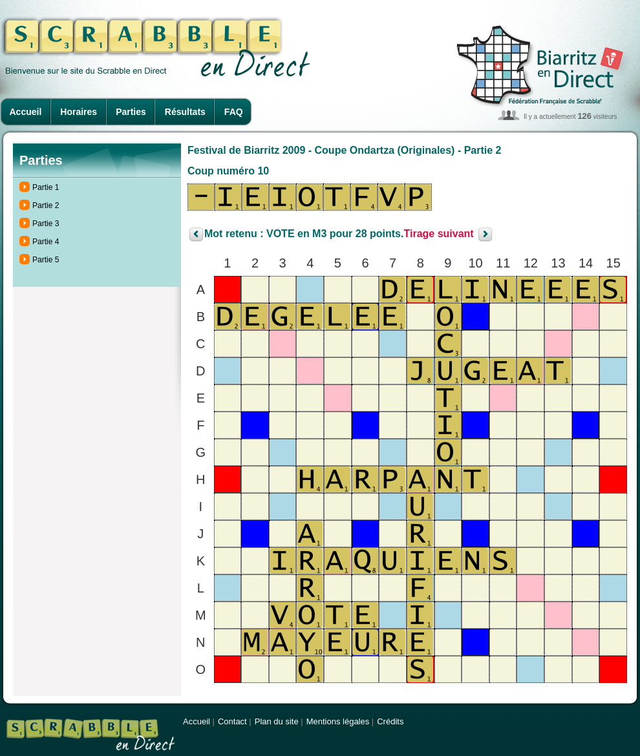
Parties (131, 112)
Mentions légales (338, 721)
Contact (232, 721)
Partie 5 (45, 259)
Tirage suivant (438, 234)
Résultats (185, 112)
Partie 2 (45, 205)
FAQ (233, 112)
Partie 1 (45, 187)
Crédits (390, 721)
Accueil (26, 112)
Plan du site (277, 721)
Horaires (78, 112)
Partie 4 (45, 241)
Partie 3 (45, 223)
